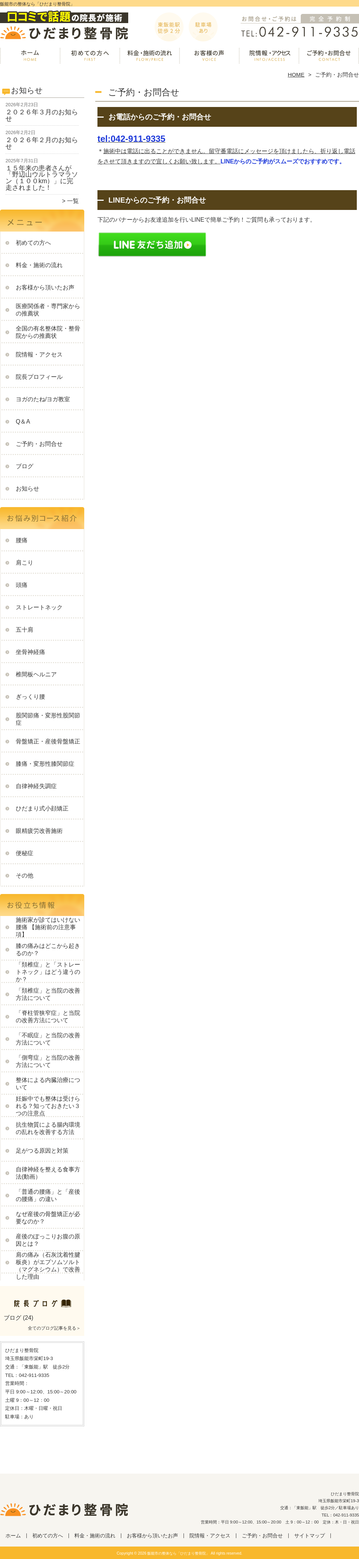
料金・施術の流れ (150, 57)
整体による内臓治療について (48, 1083)
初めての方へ (90, 57)
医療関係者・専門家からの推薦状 (48, 310)
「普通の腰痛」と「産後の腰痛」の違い (48, 1195)
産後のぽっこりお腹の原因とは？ (48, 1240)
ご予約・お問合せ (329, 57)
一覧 (73, 201)
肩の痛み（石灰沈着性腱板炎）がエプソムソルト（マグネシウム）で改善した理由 (48, 1266)
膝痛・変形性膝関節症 (45, 764)
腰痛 (21, 540)
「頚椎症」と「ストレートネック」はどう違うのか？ (48, 971)
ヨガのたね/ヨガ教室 (43, 399)
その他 (24, 875)
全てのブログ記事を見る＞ (54, 1328)
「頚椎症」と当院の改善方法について (48, 994)
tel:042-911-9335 (131, 139)
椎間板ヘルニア (36, 674)
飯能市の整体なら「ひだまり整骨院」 (178, 1553)
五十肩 (24, 630)
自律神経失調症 (36, 786)
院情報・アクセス (269, 57)
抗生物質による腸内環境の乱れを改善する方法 (48, 1128)
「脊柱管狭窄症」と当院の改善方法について (48, 1016)
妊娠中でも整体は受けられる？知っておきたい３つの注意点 (48, 1106)
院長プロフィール (39, 377)
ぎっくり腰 (30, 697)
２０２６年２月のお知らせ (41, 143)
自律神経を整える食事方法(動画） (48, 1173)
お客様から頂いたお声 (209, 57)
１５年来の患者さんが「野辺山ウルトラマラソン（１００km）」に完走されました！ (41, 178)
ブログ (24, 466)
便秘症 (24, 853)
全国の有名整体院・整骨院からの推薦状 (48, 332)
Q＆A (23, 421)
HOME (296, 74)
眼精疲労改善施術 (39, 831)
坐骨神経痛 (30, 652)
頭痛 (21, 585)
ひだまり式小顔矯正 (42, 808)
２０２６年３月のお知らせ (41, 115)
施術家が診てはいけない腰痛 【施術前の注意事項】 (48, 927)
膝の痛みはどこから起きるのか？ (48, 949)
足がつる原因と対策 (42, 1151)
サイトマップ (309, 1535)
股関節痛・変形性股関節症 (48, 719)
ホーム (30, 57)
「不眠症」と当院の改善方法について (48, 1039)
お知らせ (27, 488)
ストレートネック (39, 607)
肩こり (24, 562)
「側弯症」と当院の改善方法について (48, 1061)
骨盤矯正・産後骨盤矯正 (48, 741)
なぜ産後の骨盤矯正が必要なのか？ (48, 1217)
